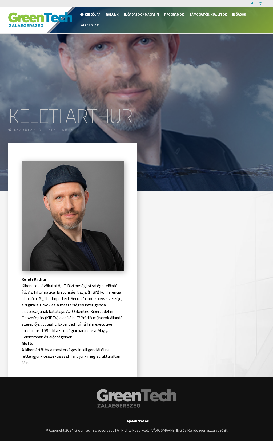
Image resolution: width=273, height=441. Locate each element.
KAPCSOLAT (89, 25)
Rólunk (112, 14)
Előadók (239, 14)
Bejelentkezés (136, 421)
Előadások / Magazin (141, 14)
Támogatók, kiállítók (208, 14)
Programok (174, 14)
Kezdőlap (90, 14)
